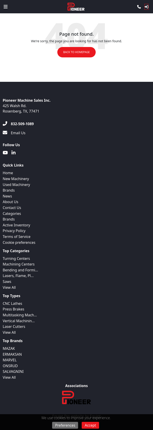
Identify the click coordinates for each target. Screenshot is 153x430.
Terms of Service (16, 236)
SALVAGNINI (13, 371)
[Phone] (139, 7)
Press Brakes (13, 309)
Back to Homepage (76, 52)
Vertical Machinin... (19, 320)
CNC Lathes (12, 303)
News (7, 196)
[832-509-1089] (18, 123)
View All (9, 287)
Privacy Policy (14, 230)
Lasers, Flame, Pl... (18, 275)
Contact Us (12, 207)
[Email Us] (14, 132)
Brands (9, 190)
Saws (7, 281)
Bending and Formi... (20, 270)
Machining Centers (19, 264)
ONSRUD (10, 365)
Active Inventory (16, 225)
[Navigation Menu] (6, 7)
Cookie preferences (19, 242)
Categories (12, 213)
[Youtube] (5, 152)
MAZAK (9, 348)
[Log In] (146, 7)
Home (8, 172)
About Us (10, 201)
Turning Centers (16, 258)
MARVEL (10, 359)
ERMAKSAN (12, 354)
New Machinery (16, 178)
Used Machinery (16, 184)
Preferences (65, 425)
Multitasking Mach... (20, 315)
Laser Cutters (14, 326)
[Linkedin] (14, 152)
